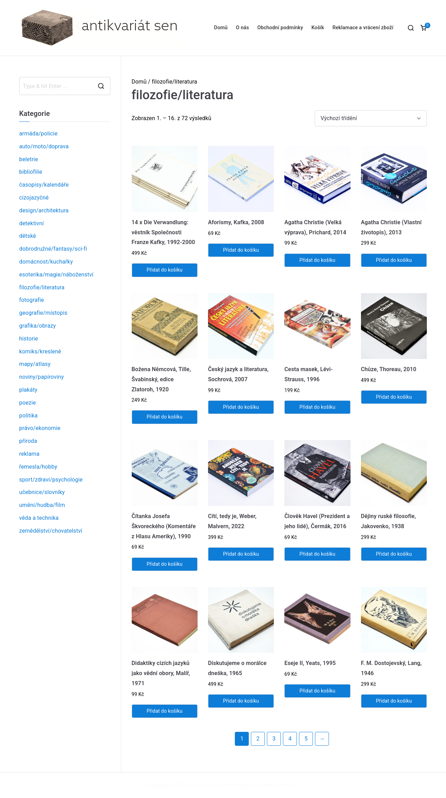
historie (28, 338)
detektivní (31, 223)
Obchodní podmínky (280, 28)
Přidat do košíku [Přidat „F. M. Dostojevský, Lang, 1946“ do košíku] (394, 701)
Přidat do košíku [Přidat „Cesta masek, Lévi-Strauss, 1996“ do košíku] (317, 407)
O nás (242, 28)
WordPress (286, 785)
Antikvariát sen (204, 785)
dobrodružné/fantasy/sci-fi (53, 248)
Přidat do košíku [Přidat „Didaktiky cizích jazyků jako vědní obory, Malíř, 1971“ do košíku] (165, 711)
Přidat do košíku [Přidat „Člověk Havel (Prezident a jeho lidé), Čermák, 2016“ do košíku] (317, 554)
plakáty (28, 389)
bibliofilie (30, 172)
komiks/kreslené (40, 351)
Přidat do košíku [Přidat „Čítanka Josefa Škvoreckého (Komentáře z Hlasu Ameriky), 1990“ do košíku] (165, 564)
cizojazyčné (34, 197)
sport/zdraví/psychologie (51, 479)
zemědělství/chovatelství (50, 530)
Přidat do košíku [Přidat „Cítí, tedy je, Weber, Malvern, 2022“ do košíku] (241, 554)
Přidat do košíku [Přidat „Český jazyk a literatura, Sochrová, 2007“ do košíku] (241, 407)
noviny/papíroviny (41, 377)
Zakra (256, 785)
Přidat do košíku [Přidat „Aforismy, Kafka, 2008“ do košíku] (241, 250)
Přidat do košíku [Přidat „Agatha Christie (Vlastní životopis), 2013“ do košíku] (394, 260)
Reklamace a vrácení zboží (362, 28)
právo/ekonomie (39, 428)
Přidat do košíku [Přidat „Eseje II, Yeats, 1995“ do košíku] (317, 691)
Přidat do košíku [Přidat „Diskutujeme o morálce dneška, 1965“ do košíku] (241, 701)
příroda (28, 441)
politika (28, 415)
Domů (221, 28)
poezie (27, 402)
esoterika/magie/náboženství (56, 274)
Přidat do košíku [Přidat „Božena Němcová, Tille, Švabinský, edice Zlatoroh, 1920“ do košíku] (165, 417)
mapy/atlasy (35, 364)
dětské (27, 236)
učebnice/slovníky (42, 492)
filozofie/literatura (41, 287)
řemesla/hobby (38, 466)
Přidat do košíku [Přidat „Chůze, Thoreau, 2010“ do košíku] (394, 397)
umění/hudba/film (42, 505)
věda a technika (39, 518)
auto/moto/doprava (44, 146)
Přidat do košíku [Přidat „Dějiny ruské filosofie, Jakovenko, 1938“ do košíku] (394, 554)
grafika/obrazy (37, 325)
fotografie (31, 300)
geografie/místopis (43, 313)
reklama (29, 454)
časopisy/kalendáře (44, 184)
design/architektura (44, 210)
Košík (318, 28)
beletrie (28, 159)
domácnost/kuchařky (46, 261)
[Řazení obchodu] (371, 118)
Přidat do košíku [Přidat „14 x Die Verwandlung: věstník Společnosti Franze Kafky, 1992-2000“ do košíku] (165, 270)
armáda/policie (38, 133)
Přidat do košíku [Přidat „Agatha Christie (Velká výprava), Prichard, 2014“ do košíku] (317, 260)
